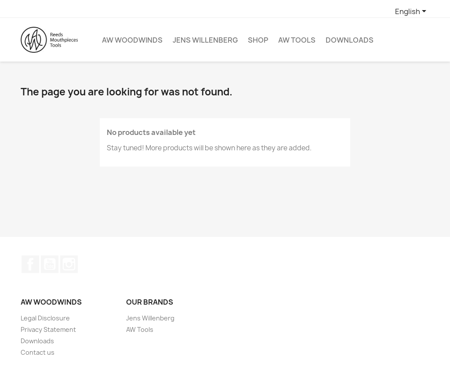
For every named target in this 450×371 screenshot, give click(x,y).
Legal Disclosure (45, 318)
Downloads (350, 40)
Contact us (37, 352)
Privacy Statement (48, 329)
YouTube (49, 264)
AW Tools (297, 40)
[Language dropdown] (412, 12)
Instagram (69, 264)
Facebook (30, 264)
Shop (258, 40)
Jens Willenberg (205, 40)
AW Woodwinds (132, 40)
